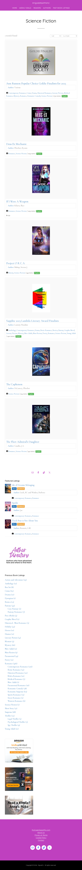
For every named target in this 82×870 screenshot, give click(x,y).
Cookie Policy (41, 838)
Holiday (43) (10, 626)
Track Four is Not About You (25, 520)
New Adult (28, 333)
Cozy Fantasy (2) (14, 609)
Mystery (16, 96)
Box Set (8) (9, 587)
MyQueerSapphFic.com (41, 830)
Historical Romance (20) (17, 673)
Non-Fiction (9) (11, 652)
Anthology (12, 330)
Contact (41, 840)
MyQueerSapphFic (41, 3)
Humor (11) (9, 634)
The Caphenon (14, 384)
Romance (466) (11, 663)
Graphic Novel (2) (12, 619)
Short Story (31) (11, 708)
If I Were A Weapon (17, 201)
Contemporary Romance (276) (20, 666)
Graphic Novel (69, 330)
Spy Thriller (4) (14, 725)
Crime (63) (9, 591)
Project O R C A (15, 263)
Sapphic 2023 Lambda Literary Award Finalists (32, 321)
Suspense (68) (10, 712)
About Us (41, 833)
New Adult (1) (13, 682)
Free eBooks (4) (11, 615)
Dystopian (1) (10, 598)
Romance (23, 96)
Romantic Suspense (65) (17, 691)
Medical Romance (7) (16, 679)
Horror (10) (9, 630)
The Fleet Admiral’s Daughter (22, 442)
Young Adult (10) (12, 729)
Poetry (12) (9, 660)
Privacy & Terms (41, 835)
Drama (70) (9, 594)
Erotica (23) (9, 602)
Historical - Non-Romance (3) (17, 623)
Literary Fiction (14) (13, 638)
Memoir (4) (9, 641)
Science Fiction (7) (12, 704)
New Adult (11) (11, 649)
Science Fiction (46, 96)
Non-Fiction (37, 333)
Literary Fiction (57, 93)
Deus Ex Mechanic (16, 144)
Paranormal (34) (11, 656)
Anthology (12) (11, 583)
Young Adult (71, 333)
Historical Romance (44, 93)
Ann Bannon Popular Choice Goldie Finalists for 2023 (36, 83)
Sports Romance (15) (16, 695)
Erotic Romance (46, 330)
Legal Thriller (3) (14, 719)
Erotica (55, 330)
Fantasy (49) (10, 605)
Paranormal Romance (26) (18, 685)
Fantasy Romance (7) (16, 612)
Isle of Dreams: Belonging (23, 485)
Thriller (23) (9, 716)
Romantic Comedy (34, 96)
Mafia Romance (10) (16, 676)
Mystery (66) (10, 645)
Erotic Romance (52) (16, 670)
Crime (29, 93)
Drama (34, 93)
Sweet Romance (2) (15, 698)
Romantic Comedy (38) (17, 688)
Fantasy (11, 273)
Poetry (45, 333)
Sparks (15, 502)
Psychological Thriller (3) (18, 722)
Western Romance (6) (16, 701)
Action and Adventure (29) (16, 580)
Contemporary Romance (17, 93)
